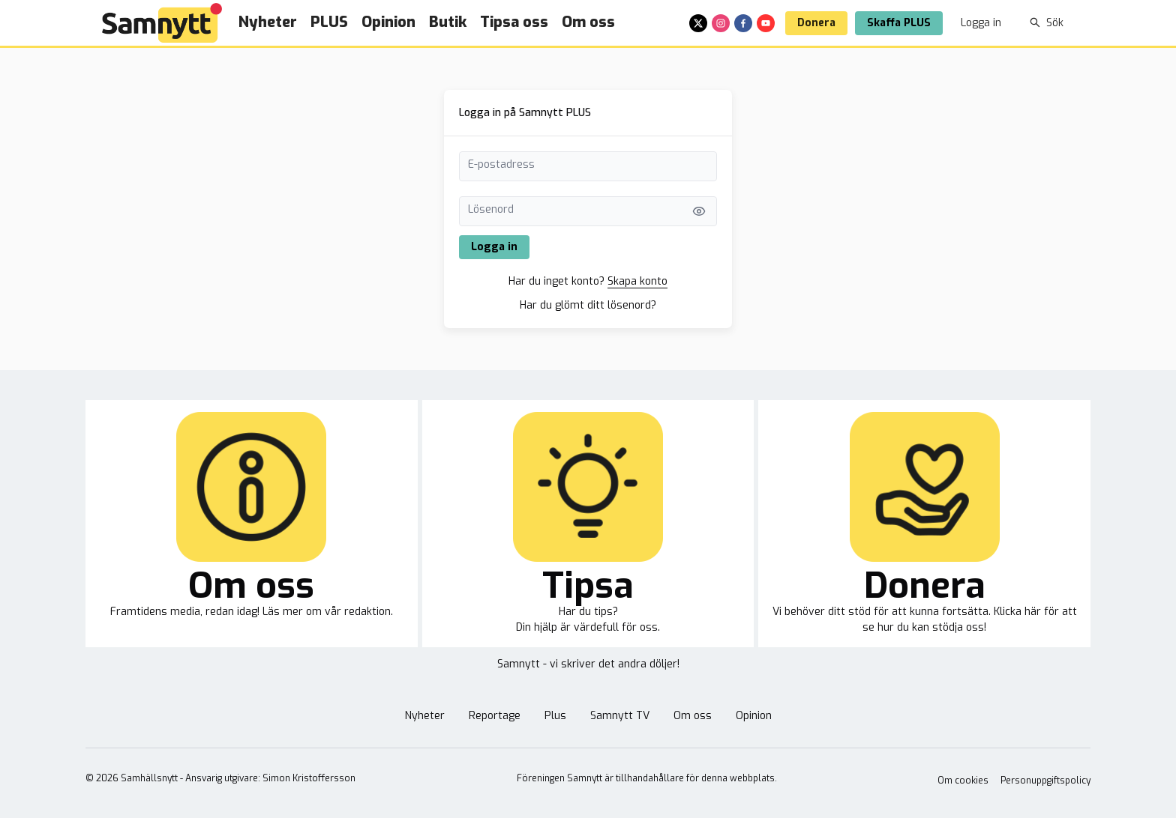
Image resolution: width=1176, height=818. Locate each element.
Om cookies (963, 781)
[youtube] (766, 23)
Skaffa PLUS (899, 23)
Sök (1047, 23)
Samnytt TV (620, 716)
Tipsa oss (514, 22)
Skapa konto (638, 281)
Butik (447, 22)
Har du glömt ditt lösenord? (588, 305)
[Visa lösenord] (699, 211)
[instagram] (721, 23)
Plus (555, 716)
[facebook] (743, 23)
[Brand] (162, 23)
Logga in (981, 23)
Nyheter (267, 22)
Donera (816, 23)
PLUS (329, 22)
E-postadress (501, 164)
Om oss (588, 22)
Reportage (494, 716)
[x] (698, 23)
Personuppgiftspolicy (1045, 781)
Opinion (389, 22)
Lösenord (491, 209)
